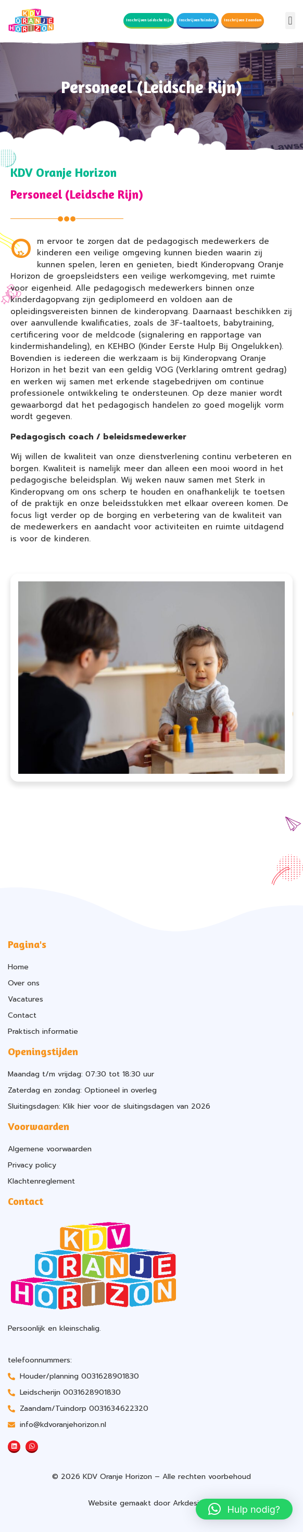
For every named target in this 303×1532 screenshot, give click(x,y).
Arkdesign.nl (194, 1503)
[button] (290, 20)
